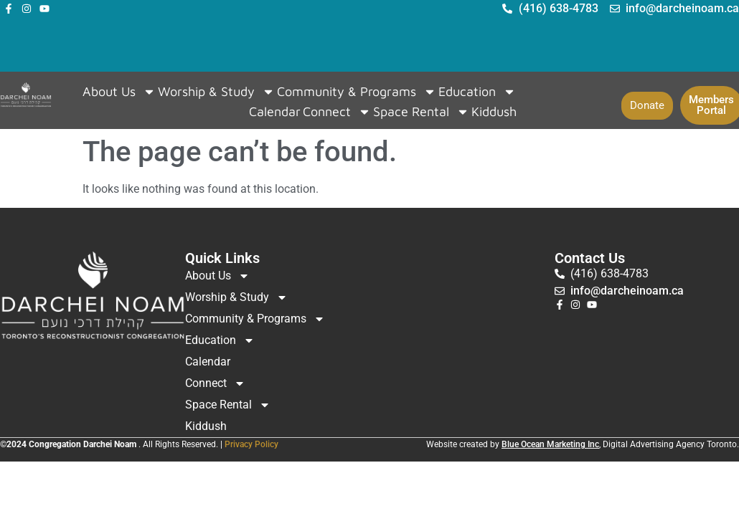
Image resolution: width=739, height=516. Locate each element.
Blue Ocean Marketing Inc (550, 444)
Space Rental (421, 112)
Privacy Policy (251, 444)
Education (477, 92)
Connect (337, 112)
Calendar (275, 111)
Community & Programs (356, 92)
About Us (119, 92)
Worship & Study (216, 92)
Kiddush (494, 111)
